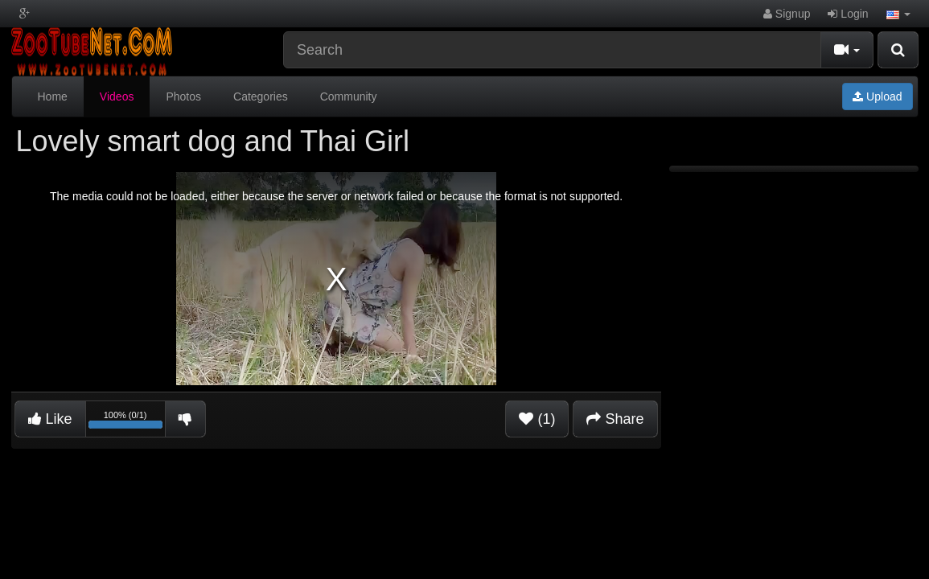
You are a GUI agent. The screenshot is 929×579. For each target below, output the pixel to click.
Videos (117, 96)
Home (53, 96)
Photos (183, 96)
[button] (898, 13)
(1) (537, 419)
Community (348, 96)
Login (848, 13)
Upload (877, 96)
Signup (786, 13)
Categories (260, 96)
